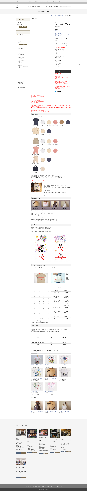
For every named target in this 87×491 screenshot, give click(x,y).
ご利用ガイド (30, 486)
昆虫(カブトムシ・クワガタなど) (23, 66)
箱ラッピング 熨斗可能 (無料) (50, 378)
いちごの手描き (34, 391)
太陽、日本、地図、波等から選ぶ (23, 60)
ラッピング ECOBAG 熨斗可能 (64, 411)
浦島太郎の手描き (48, 364)
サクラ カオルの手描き (49, 391)
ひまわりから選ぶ (21, 63)
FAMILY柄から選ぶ (21, 57)
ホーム (26, 486)
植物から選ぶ (20, 61)
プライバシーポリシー (49, 486)
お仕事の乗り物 (21, 83)
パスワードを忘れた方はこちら (20, 41)
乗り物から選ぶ (20, 82)
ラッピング (19, 53)
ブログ (55, 486)
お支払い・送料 (37, 486)
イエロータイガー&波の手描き (36, 378)
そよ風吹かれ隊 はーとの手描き (36, 364)
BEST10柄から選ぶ (21, 54)
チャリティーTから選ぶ (21, 55)
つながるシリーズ (20, 58)
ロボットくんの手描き (62, 364)
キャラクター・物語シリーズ (22, 81)
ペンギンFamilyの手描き (63, 378)
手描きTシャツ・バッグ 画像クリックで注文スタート (23, 89)
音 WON (56, 30)
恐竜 (19, 67)
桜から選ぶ (20, 62)
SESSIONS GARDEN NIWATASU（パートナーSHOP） (43, 439)
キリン (20, 68)
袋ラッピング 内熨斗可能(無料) (37, 411)
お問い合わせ (59, 486)
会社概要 (42, 486)
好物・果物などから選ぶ (21, 87)
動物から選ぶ (61, 31)
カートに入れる (63, 71)
